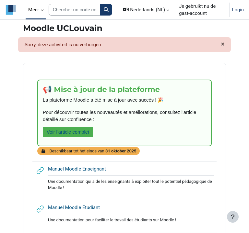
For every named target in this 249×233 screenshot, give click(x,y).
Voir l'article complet (68, 132)
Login (238, 10)
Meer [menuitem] (33, 10)
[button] (146, 9)
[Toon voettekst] (233, 217)
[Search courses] (75, 10)
